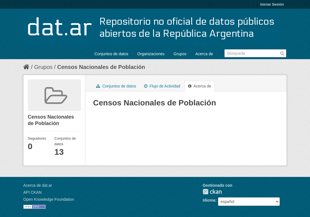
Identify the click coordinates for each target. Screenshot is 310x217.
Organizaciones (151, 54)
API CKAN (32, 192)
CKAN (212, 192)
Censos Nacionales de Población (101, 67)
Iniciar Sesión (272, 4)
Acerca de (204, 54)
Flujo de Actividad (162, 86)
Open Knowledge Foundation (48, 199)
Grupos (179, 54)
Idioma (209, 200)
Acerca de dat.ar (37, 185)
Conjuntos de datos (111, 54)
